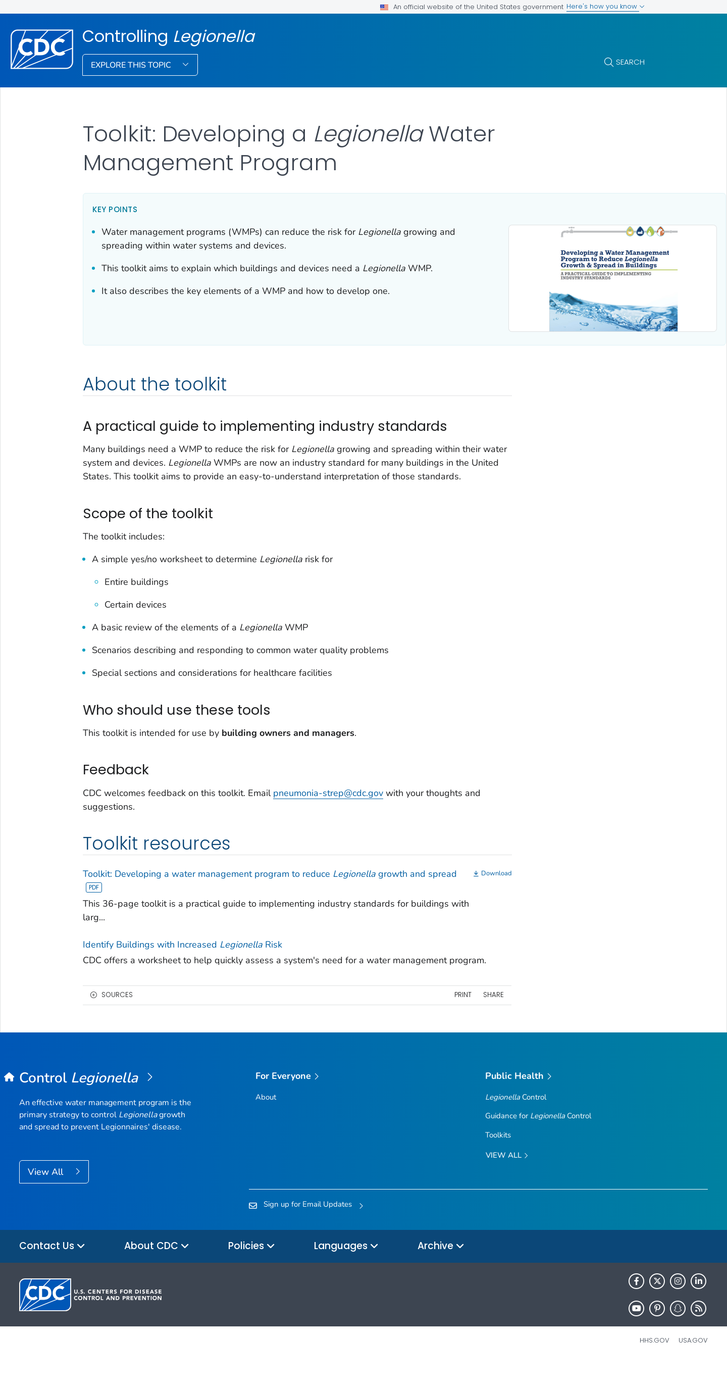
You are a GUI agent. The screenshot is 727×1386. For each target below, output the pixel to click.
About (265, 1120)
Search (630, 62)
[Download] (439, 882)
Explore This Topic (132, 65)
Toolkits (498, 1157)
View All (47, 1195)
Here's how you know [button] (605, 6)
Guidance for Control (538, 1138)
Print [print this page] (409, 1017)
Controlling (168, 36)
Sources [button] (117, 1017)
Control (515, 1120)
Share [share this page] (439, 1017)
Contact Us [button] (52, 1269)
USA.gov (693, 1363)
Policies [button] (251, 1269)
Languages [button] (346, 1269)
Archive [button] (441, 1269)
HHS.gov (654, 1363)
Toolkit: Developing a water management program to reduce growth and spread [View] (245, 890)
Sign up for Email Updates (308, 1227)
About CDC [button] (156, 1269)
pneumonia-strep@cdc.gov (328, 802)
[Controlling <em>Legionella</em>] (105, 1100)
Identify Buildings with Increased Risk (182, 953)
